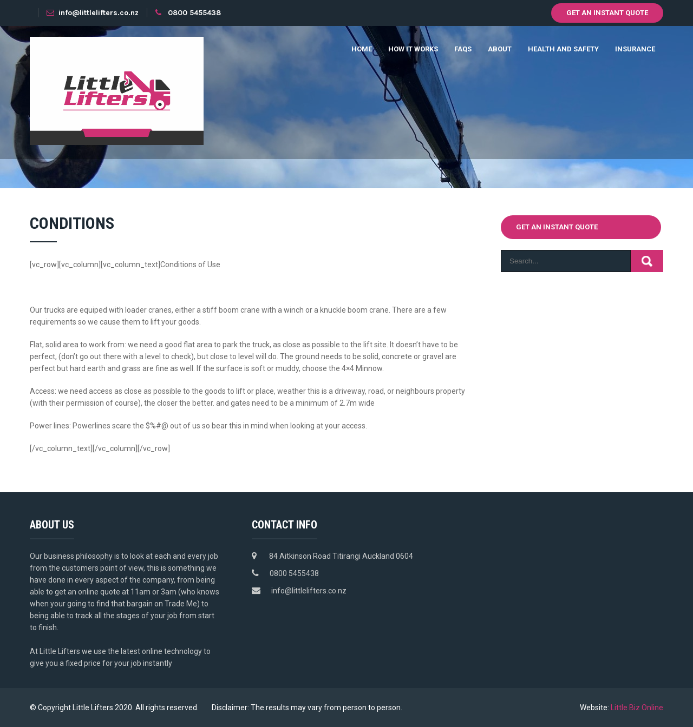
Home (361, 49)
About (500, 49)
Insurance (635, 49)
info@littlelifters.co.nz (93, 12)
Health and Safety (563, 49)
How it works (413, 49)
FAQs (463, 49)
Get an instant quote (607, 13)
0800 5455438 (194, 12)
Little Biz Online (637, 707)
